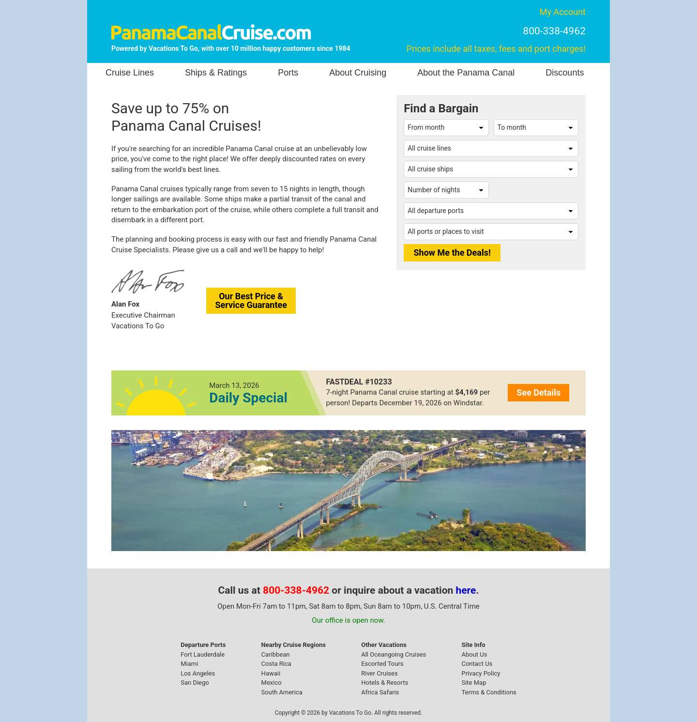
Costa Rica (276, 663)
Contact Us (476, 663)
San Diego (195, 682)
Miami (189, 663)
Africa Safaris (380, 692)
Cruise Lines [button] (130, 72)
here (466, 590)
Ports (288, 72)
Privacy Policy (480, 673)
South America (282, 692)
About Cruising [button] (357, 72)
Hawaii (271, 673)
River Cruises (379, 673)
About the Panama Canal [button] (466, 72)
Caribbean (275, 654)
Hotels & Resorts (384, 682)
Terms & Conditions (488, 692)
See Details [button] (538, 392)
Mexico (271, 682)
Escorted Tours (382, 663)
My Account (563, 12)
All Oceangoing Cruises (393, 654)
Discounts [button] (564, 72)
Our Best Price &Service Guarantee (251, 300)
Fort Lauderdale (203, 654)
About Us (474, 654)
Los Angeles (198, 673)
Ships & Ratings (216, 72)
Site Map (473, 682)
